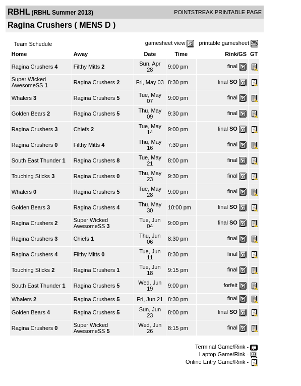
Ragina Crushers (32, 67)
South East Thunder (36, 160)
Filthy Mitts (87, 67)
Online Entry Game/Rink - (222, 362)
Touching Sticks (31, 176)
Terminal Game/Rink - (226, 347)
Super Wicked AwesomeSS (29, 82)
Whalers (22, 98)
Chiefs (81, 129)
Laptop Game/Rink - (228, 354)
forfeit (230, 285)
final (232, 66)
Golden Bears (28, 114)
